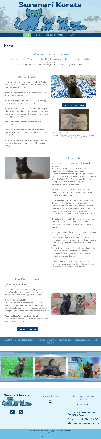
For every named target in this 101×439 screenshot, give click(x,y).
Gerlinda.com (55, 437)
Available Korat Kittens (54, 35)
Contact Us (72, 35)
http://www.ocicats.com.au (62, 195)
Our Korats (37, 35)
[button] (3, 367)
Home (27, 35)
